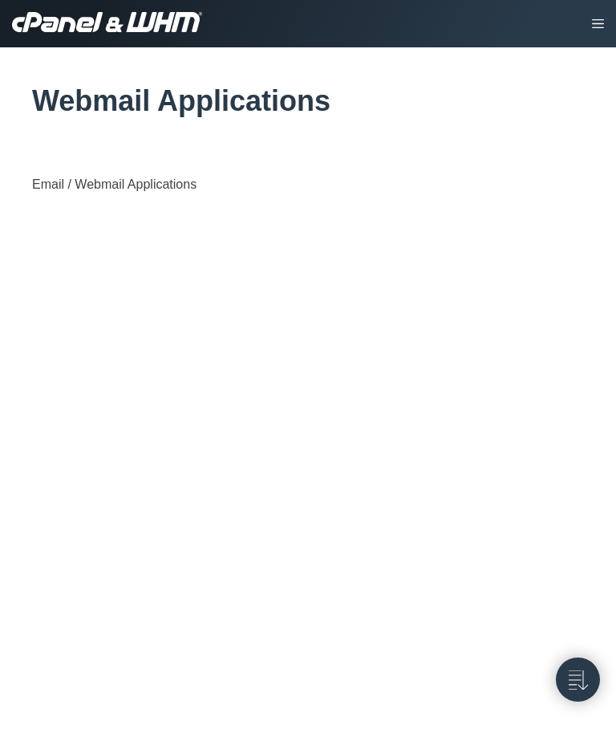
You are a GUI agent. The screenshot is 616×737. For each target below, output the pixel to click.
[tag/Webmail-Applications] (23, 101)
